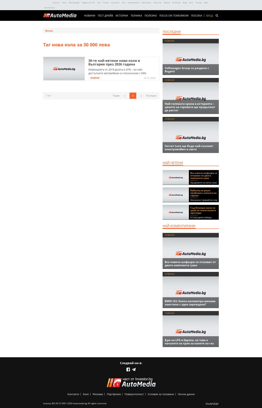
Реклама (98, 394)
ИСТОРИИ (122, 15)
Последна (151, 95)
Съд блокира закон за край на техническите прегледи (203, 210)
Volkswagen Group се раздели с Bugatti (187, 69)
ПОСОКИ (196, 15)
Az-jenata (115, 2)
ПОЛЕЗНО (151, 15)
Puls (123, 2)
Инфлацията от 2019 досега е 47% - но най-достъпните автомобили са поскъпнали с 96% (117, 71)
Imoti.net (157, 2)
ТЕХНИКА (136, 15)
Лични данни (186, 394)
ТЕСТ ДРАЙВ (105, 15)
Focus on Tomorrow (174, 15)
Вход (209, 15)
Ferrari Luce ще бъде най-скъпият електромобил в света (189, 147)
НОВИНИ (89, 15)
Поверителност (134, 394)
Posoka (199, 2)
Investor (56, 2)
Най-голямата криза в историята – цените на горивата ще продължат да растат (190, 107)
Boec (206, 2)
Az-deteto (176, 2)
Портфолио (114, 394)
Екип (86, 394)
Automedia (146, 2)
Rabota (167, 2)
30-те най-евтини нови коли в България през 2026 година (114, 62)
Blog (185, 2)
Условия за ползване (161, 394)
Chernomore (49, 7)
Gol (98, 2)
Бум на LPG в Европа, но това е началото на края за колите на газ (189, 341)
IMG (47, 2)
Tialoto (106, 2)
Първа (116, 95)
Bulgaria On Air (88, 2)
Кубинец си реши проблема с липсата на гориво (203, 193)
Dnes (64, 2)
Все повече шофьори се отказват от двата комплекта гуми (203, 175)
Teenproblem (133, 2)
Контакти (73, 394)
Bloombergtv (74, 2)
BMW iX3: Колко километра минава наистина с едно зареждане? (190, 302)
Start (191, 2)
